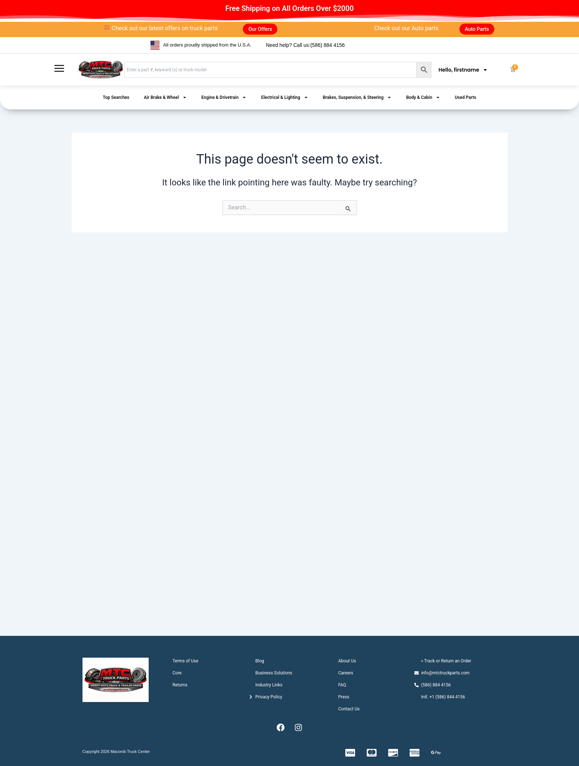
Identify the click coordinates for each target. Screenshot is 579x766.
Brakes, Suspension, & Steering (357, 97)
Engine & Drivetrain (223, 97)
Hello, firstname (463, 70)
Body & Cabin (423, 97)
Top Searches (116, 97)
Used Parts (465, 97)
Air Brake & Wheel (165, 97)
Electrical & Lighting (284, 97)
